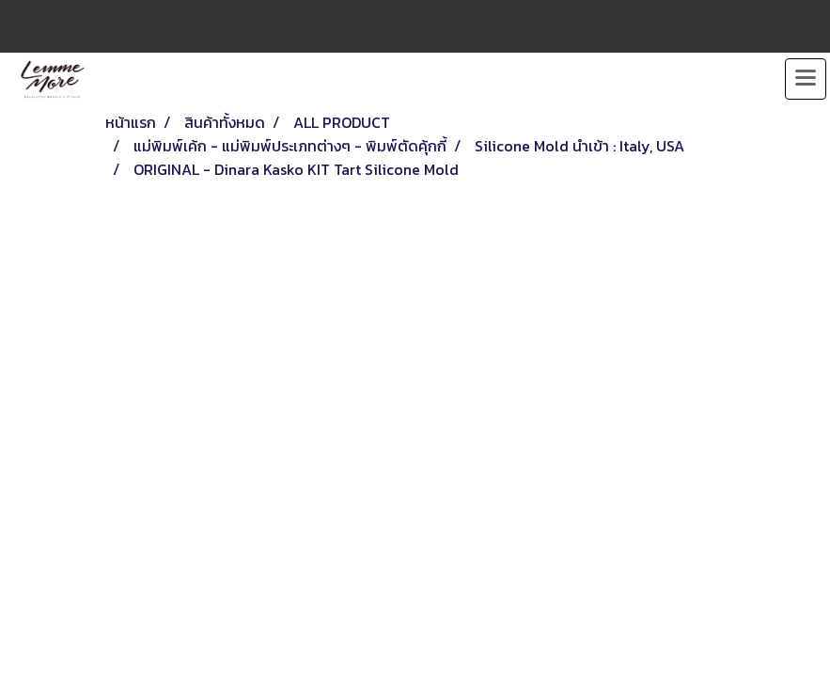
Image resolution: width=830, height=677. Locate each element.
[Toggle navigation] (805, 79)
